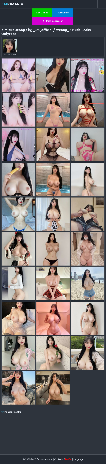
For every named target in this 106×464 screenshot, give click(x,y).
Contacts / (63, 459)
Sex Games (42, 12)
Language (78, 459)
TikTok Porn (62, 12)
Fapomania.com (44, 459)
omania (12, 4)
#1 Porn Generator (53, 21)
